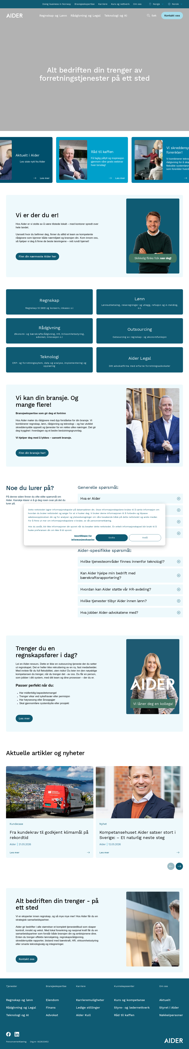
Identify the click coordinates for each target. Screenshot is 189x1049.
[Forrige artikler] (171, 866)
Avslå (145, 537)
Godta (111, 537)
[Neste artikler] (179, 866)
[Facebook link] (8, 1034)
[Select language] (175, 4)
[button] (130, 498)
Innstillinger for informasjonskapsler (82, 538)
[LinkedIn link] (16, 1034)
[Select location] (156, 4)
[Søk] (151, 15)
